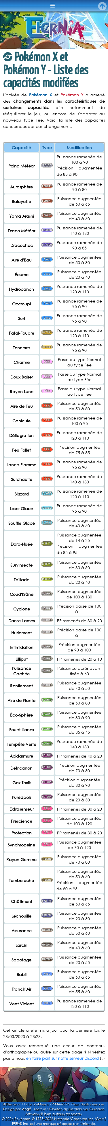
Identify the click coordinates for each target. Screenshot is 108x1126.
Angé (26, 1109)
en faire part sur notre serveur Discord (62, 1058)
